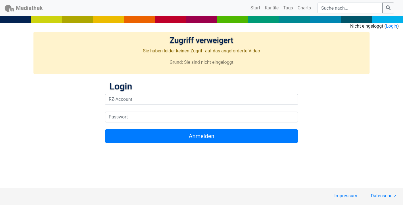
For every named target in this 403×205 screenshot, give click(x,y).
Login (391, 26)
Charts (304, 8)
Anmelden (201, 136)
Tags (288, 8)
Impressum (345, 195)
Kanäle (272, 8)
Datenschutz (383, 195)
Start (256, 7)
